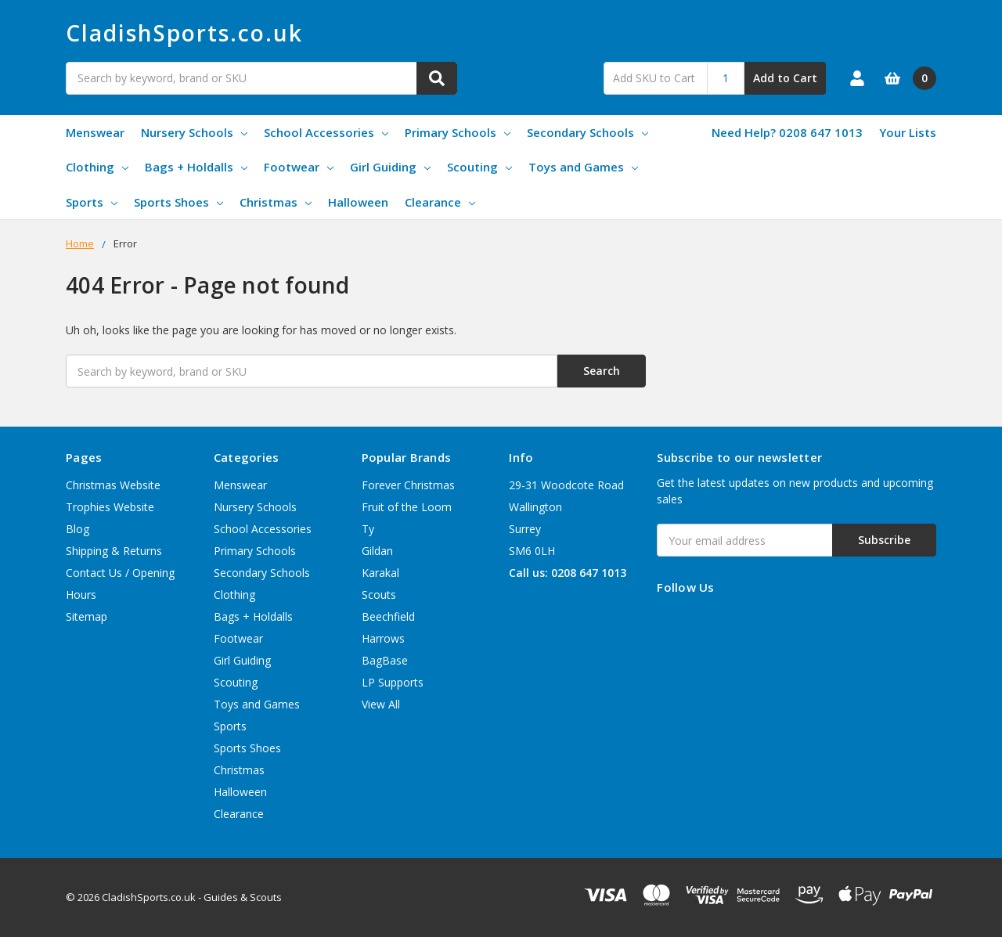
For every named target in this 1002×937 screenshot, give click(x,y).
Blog (77, 528)
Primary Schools (457, 132)
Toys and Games (583, 167)
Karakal (380, 572)
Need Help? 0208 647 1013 (787, 132)
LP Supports (393, 682)
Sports (91, 202)
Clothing (97, 167)
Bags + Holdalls (196, 167)
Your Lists (907, 132)
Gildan (377, 550)
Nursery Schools (194, 132)
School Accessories (326, 132)
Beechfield (388, 616)
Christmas (276, 202)
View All (381, 704)
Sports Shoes (178, 202)
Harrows (383, 638)
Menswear (95, 132)
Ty (368, 528)
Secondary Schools (587, 132)
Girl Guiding (390, 167)
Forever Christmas (408, 485)
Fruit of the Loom (407, 506)
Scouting (479, 167)
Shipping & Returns (114, 550)
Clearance (440, 202)
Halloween (358, 202)
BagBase (385, 660)
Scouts (379, 594)
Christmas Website (113, 485)
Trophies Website (110, 506)
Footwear (298, 167)
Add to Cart (785, 77)
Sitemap (86, 616)
